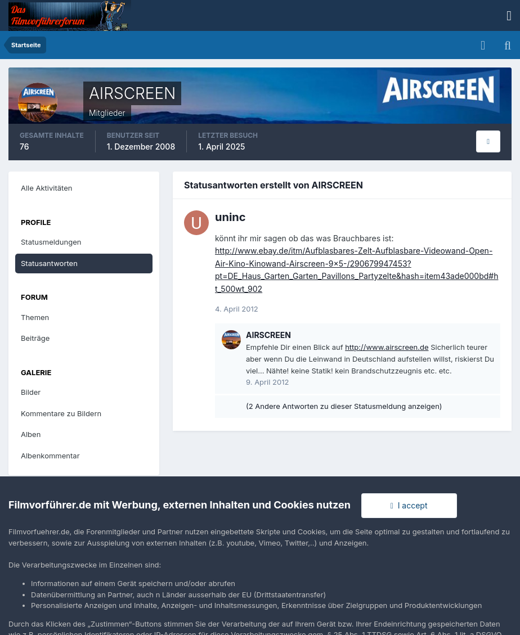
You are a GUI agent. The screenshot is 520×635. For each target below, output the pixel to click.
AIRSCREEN (268, 335)
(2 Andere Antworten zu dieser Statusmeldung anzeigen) (344, 406)
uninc (230, 217)
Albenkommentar (50, 455)
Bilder (31, 392)
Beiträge (35, 338)
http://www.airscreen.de (386, 347)
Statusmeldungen (51, 241)
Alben (31, 434)
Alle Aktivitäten (46, 187)
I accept (409, 505)
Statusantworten (49, 263)
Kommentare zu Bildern (61, 413)
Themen (35, 317)
